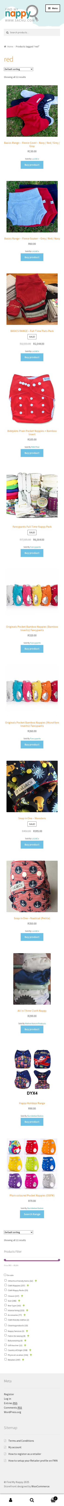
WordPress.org (12, 1412)
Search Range (32, 1214)
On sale (10, 1275)
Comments (13, 1407)
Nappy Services (16, 1331)
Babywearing (15, 1340)
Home (10, 46)
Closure (13, 1296)
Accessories (15, 1315)
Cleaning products (18, 1325)
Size (12, 1300)
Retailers (14, 1359)
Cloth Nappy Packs (18, 1290)
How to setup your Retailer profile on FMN (33, 1460)
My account (15, 1447)
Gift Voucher (15, 1345)
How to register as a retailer (24, 1454)
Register (9, 1394)
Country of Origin (17, 1350)
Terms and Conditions (21, 1440)
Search (32, 1500)
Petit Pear (35, 447)
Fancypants (35, 547)
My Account (10, 1500)
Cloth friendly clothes (18, 1320)
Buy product (32, 164)
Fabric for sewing (16, 1336)
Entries (10, 1403)
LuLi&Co (35, 158)
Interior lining (16, 1310)
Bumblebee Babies (35, 1116)
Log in (7, 1398)
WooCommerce (40, 1486)
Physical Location (18, 1355)
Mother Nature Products (35, 1023)
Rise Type (14, 1305)
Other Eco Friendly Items (20, 1281)
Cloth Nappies (16, 1285)
